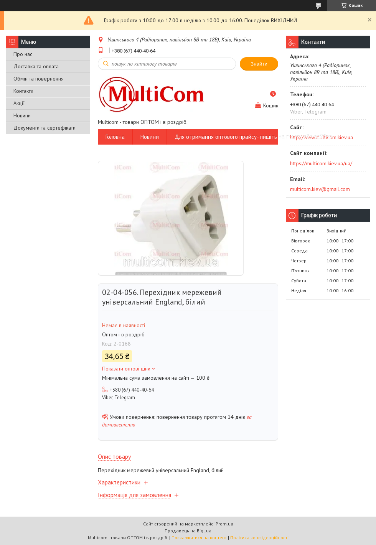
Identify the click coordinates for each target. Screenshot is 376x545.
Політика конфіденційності (259, 537)
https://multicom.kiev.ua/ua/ (321, 163)
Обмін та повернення (38, 78)
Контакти (23, 90)
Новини (22, 115)
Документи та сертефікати (44, 127)
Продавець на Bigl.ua (188, 530)
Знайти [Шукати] (259, 64)
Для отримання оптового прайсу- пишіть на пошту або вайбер (253, 137)
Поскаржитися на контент (199, 537)
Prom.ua (224, 524)
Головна (115, 137)
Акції (19, 103)
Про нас (22, 54)
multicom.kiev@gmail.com (320, 189)
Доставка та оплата (36, 66)
